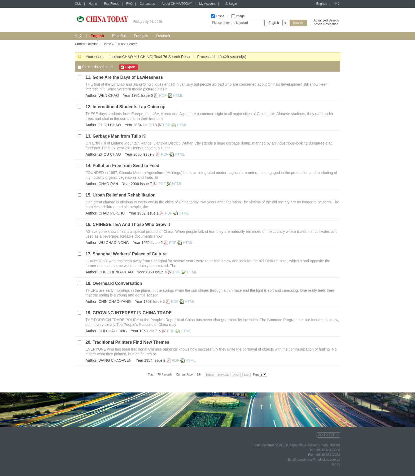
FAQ (129, 4)
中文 (337, 4)
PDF (163, 95)
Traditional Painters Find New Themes (131, 342)
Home (93, 4)
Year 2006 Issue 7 (137, 184)
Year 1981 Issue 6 (138, 95)
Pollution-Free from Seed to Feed (126, 165)
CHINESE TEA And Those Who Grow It (131, 224)
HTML (178, 95)
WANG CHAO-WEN (115, 360)
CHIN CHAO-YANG (115, 301)
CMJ (78, 4)
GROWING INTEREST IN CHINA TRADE (132, 313)
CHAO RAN (108, 184)
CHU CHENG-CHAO (116, 272)
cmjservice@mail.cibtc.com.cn (319, 459)
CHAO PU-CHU (112, 213)
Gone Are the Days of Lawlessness (128, 77)
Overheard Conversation (117, 283)
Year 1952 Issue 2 (148, 243)
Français (141, 36)
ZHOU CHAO (110, 125)
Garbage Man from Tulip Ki (119, 136)
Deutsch (163, 36)
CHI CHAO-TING (113, 331)
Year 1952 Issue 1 (144, 213)
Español (119, 36)
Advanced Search (326, 20)
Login (233, 4)
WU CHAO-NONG (114, 243)
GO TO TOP (326, 435)
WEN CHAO (109, 95)
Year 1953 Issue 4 (152, 272)
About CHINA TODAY (177, 4)
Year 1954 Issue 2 (150, 360)
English (321, 4)
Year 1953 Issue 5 (150, 301)
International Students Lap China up (129, 106)
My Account (207, 4)
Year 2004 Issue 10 (141, 125)
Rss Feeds (111, 4)
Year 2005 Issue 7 (140, 154)
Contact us (147, 4)
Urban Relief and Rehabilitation (124, 195)
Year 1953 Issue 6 (145, 331)
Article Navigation (326, 24)
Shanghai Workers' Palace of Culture (130, 254)
